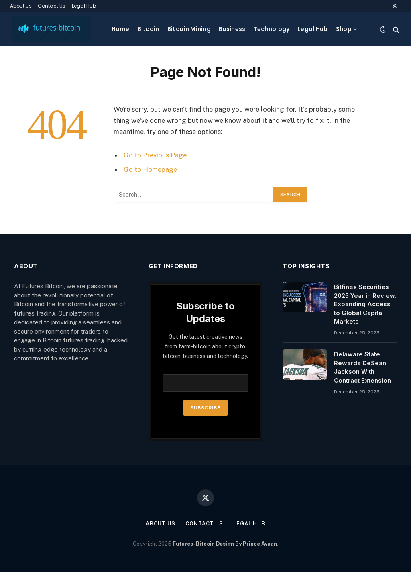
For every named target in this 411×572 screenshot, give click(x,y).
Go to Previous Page (155, 155)
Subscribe (205, 408)
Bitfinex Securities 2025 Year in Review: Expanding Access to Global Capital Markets (365, 304)
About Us (21, 5)
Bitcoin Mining (189, 29)
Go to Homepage (150, 169)
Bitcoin (148, 29)
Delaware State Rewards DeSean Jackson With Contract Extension (362, 367)
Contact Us (51, 5)
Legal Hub (84, 5)
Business (232, 29)
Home (120, 29)
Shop (344, 29)
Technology (272, 29)
